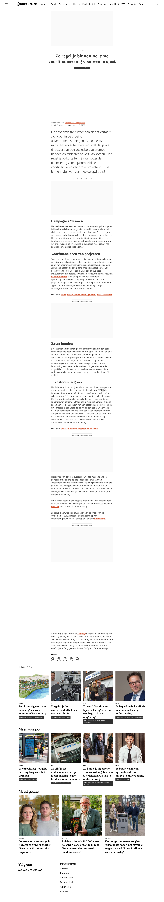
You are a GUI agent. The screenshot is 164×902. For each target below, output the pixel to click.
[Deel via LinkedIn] (77, 632)
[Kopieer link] (53, 632)
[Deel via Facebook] (65, 632)
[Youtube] (40, 843)
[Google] (20, 843)
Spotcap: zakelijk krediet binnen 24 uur (79, 428)
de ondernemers (59, 276)
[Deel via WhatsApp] (59, 632)
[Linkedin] (25, 843)
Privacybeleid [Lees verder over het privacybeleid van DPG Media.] (71, 888)
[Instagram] (35, 843)
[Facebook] (30, 843)
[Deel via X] (71, 632)
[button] (84, 888)
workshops (99, 518)
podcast (55, 506)
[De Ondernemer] (27, 4)
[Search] (157, 4)
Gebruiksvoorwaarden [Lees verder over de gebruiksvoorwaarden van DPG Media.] (100, 888)
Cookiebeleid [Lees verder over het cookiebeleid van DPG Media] (60, 888)
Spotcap (81, 606)
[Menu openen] (6, 4)
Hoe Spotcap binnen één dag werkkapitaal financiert (86, 294)
